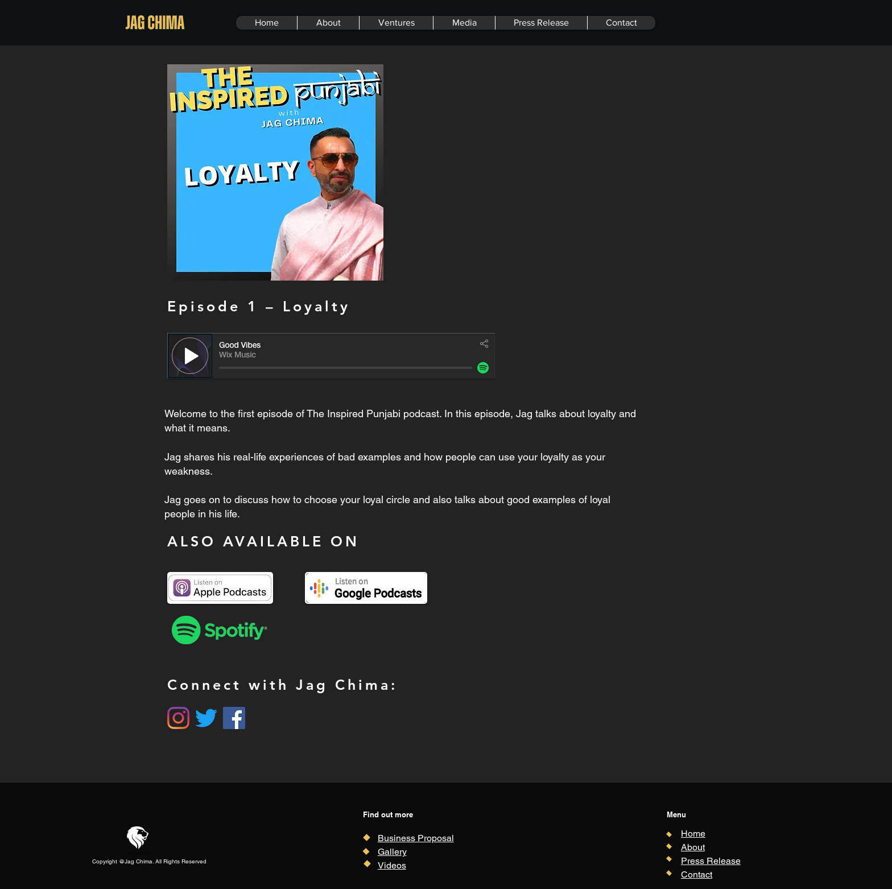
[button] (396, 23)
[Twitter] (206, 718)
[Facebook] (234, 718)
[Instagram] (178, 718)
